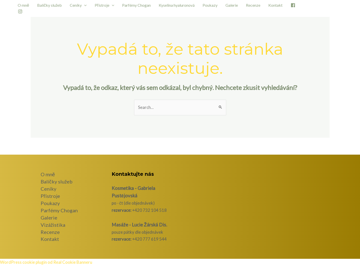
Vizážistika (53, 225)
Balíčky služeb (49, 5)
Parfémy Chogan (136, 5)
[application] (84, 5)
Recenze (253, 5)
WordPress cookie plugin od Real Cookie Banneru (46, 262)
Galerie (231, 5)
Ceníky (78, 5)
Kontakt (275, 5)
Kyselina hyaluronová (177, 5)
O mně (23, 5)
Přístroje (104, 5)
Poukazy (210, 5)
